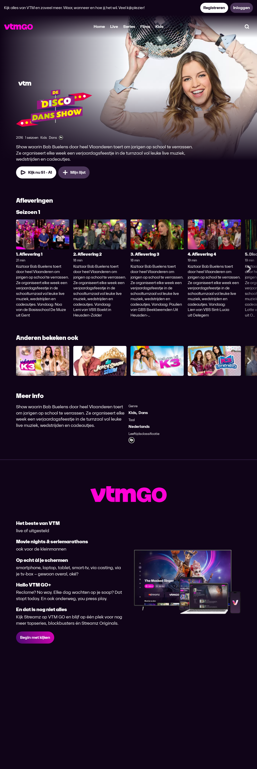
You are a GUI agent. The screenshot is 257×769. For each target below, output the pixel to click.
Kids (159, 26)
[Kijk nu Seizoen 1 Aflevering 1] (36, 172)
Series (129, 26)
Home (99, 26)
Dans (143, 412)
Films (145, 26)
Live (114, 26)
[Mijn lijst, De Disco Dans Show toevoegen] (74, 172)
